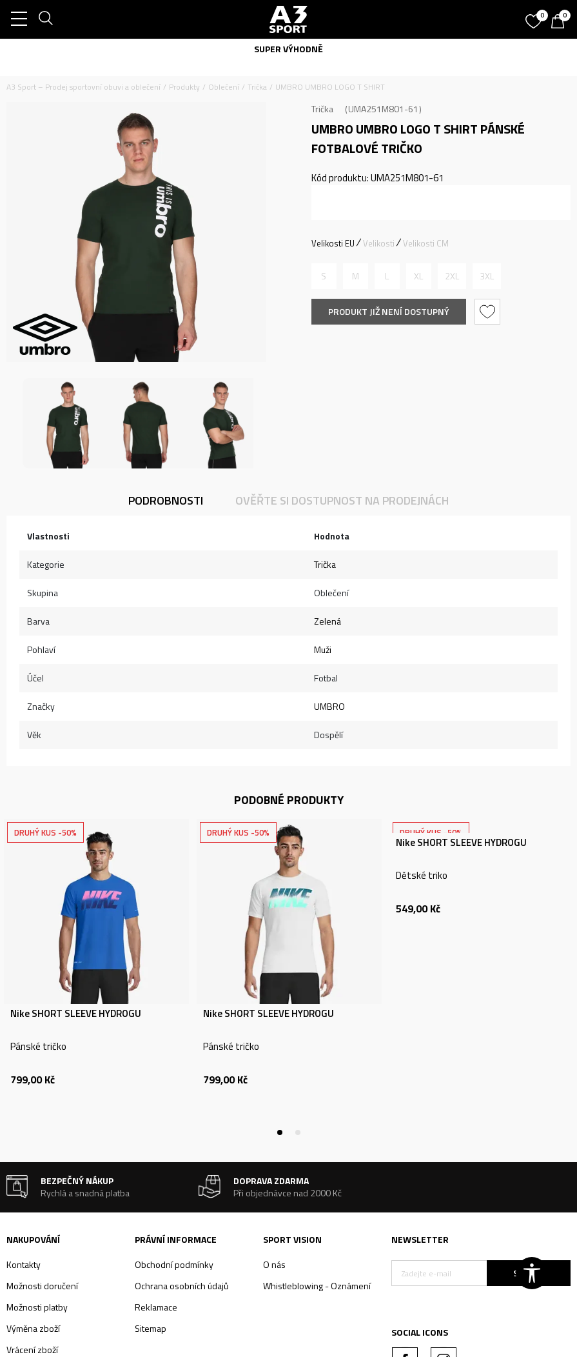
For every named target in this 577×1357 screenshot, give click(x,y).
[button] (489, 312)
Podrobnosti (165, 500)
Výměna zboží (33, 1328)
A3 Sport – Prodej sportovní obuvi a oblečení (83, 87)
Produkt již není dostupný (388, 311)
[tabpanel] (96, 975)
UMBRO (329, 706)
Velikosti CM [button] (426, 243)
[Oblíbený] (535, 17)
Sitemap (150, 1328)
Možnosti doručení (42, 1285)
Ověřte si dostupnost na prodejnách (342, 500)
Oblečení (223, 87)
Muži (322, 649)
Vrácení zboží (32, 1349)
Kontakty (23, 1264)
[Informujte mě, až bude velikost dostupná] (324, 276)
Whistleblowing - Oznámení (317, 1285)
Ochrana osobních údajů (181, 1285)
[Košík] (561, 22)
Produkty (184, 87)
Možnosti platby (37, 1307)
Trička (257, 87)
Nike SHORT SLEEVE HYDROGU (75, 1013)
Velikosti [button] (379, 243)
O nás (274, 1264)
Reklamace (156, 1307)
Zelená (327, 621)
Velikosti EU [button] (333, 243)
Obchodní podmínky (174, 1264)
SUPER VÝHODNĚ (288, 48)
